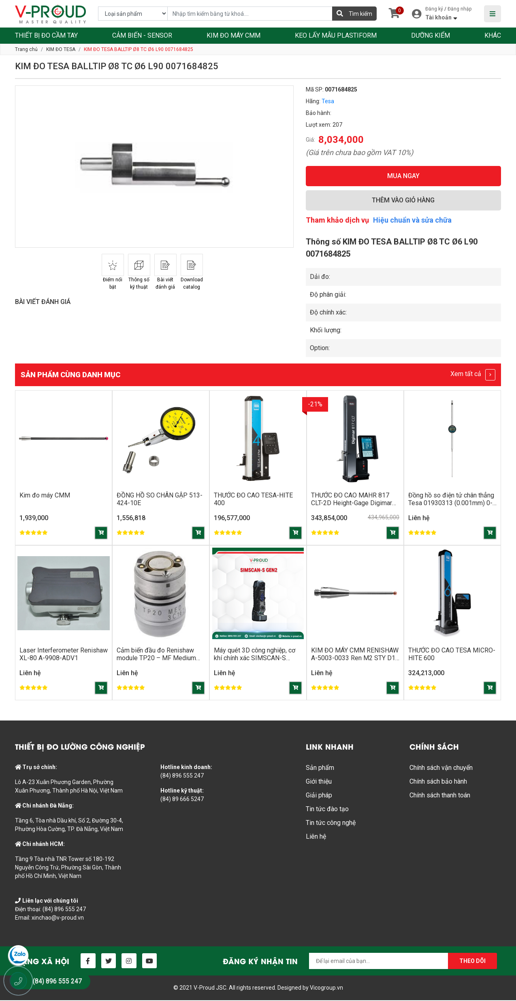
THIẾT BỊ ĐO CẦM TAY (46, 35)
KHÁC (492, 35)
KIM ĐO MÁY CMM (233, 35)
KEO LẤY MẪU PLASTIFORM (336, 35)
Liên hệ (316, 837)
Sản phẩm (320, 768)
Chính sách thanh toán (439, 796)
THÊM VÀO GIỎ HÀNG (403, 200)
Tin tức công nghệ (331, 823)
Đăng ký (434, 9)
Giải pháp (319, 796)
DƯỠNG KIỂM (430, 35)
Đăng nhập (459, 9)
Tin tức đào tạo (327, 810)
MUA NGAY (403, 176)
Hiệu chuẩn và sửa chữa (412, 220)
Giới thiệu (319, 782)
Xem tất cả (472, 374)
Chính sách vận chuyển (441, 768)
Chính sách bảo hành (438, 782)
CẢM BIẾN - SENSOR (142, 35)
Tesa (328, 101)
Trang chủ (26, 49)
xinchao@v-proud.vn (58, 918)
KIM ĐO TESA (60, 49)
